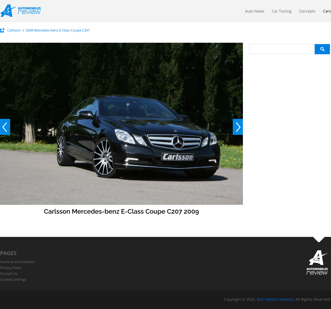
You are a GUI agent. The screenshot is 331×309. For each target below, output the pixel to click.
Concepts (307, 11)
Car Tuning (281, 11)
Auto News (254, 11)
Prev (5, 127)
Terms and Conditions (17, 261)
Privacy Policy (11, 267)
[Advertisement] (290, 87)
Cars (327, 11)
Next (238, 127)
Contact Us (8, 273)
